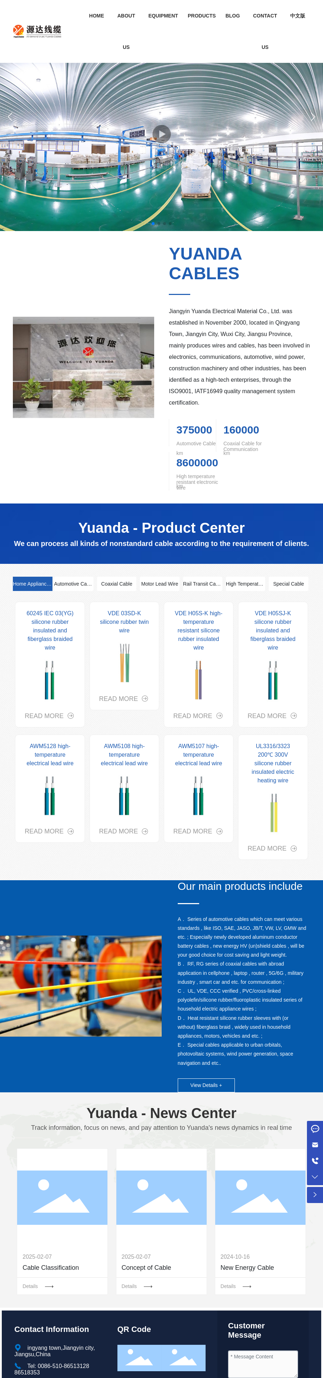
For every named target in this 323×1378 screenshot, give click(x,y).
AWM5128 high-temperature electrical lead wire (50, 754)
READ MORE (45, 716)
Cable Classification (50, 1267)
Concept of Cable (146, 1267)
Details (30, 1286)
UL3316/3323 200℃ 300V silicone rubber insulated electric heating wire (273, 763)
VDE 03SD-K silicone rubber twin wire (124, 621)
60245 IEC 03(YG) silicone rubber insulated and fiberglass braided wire (50, 630)
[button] (153, 223)
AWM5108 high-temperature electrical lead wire (124, 754)
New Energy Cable (247, 1267)
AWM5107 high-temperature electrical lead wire (198, 754)
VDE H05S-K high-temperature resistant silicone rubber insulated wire (198, 630)
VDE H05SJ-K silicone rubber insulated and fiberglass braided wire (273, 630)
